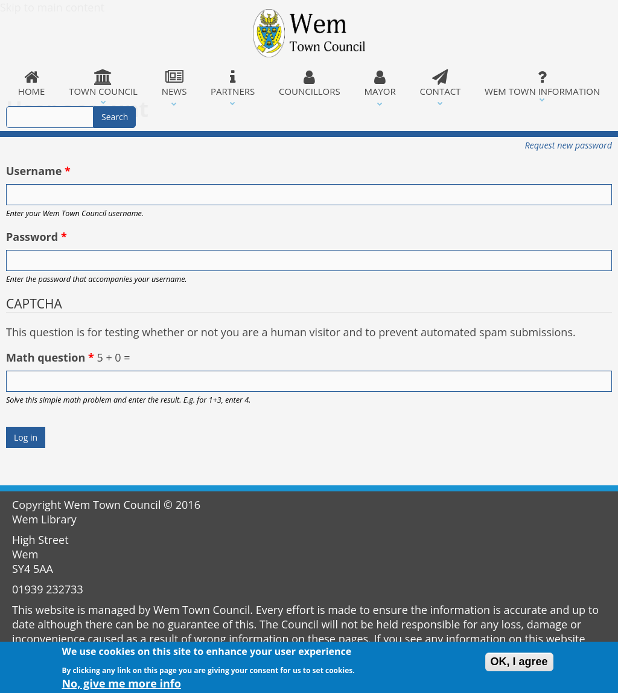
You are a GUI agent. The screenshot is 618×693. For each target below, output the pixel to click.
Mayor (380, 83)
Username (38, 171)
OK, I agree (519, 664)
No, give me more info (121, 686)
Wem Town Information (542, 83)
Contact (440, 83)
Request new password (568, 145)
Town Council (103, 83)
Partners (233, 83)
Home (31, 83)
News (174, 83)
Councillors (309, 83)
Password (36, 236)
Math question (50, 357)
